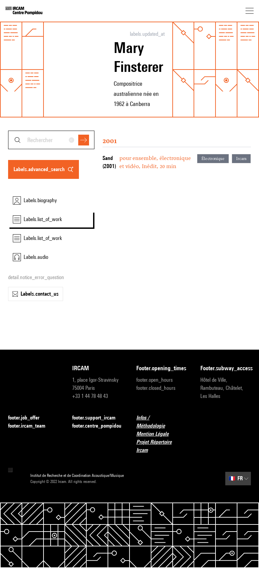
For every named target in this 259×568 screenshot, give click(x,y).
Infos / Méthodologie (161, 421)
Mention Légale (156, 434)
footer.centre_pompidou (96, 426)
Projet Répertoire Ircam (161, 446)
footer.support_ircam (97, 418)
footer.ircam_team (30, 426)
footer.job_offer (28, 418)
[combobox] (51, 140)
